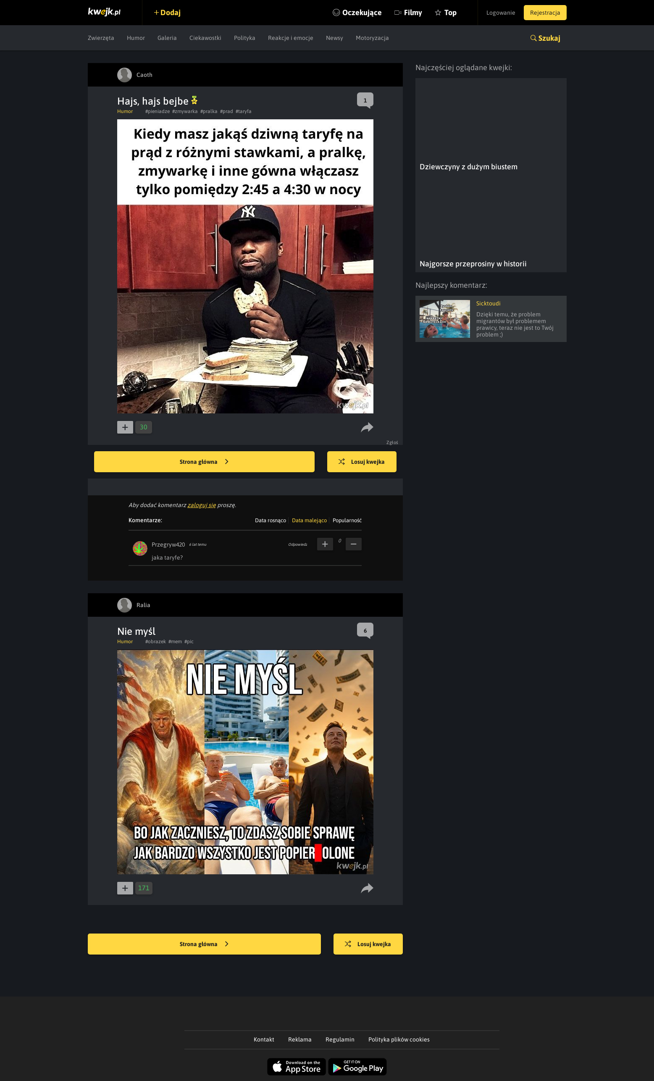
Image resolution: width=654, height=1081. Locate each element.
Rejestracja (545, 12)
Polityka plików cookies (399, 1039)
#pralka (209, 111)
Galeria (167, 37)
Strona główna (204, 462)
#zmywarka (185, 111)
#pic (189, 641)
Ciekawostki (205, 37)
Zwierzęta (101, 37)
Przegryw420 (168, 544)
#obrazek (155, 641)
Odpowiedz (297, 544)
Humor (136, 37)
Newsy (334, 37)
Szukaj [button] (549, 38)
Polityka (244, 37)
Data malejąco (309, 520)
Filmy (413, 12)
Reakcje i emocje (290, 37)
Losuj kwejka (362, 462)
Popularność (347, 520)
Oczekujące (362, 12)
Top (450, 12)
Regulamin (340, 1039)
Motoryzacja (372, 37)
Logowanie (500, 12)
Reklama (300, 1039)
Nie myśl (136, 631)
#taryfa (244, 111)
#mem (175, 641)
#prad (226, 111)
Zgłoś (392, 442)
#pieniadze (157, 111)
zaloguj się (201, 505)
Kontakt (264, 1039)
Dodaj (170, 12)
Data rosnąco (270, 520)
